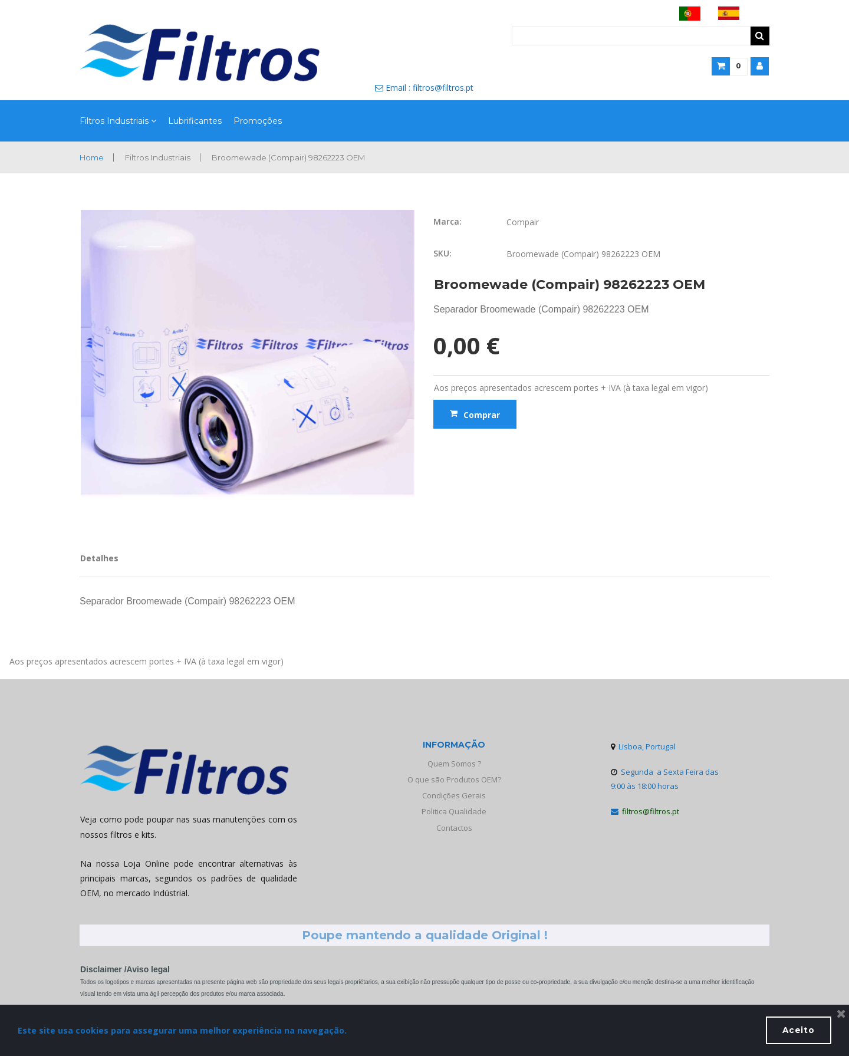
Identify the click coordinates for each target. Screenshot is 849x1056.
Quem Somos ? (454, 763)
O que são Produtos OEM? (454, 779)
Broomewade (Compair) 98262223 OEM (300, 157)
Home (93, 157)
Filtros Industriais (118, 121)
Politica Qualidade (454, 812)
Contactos (454, 828)
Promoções (257, 121)
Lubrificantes (195, 121)
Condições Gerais (454, 795)
